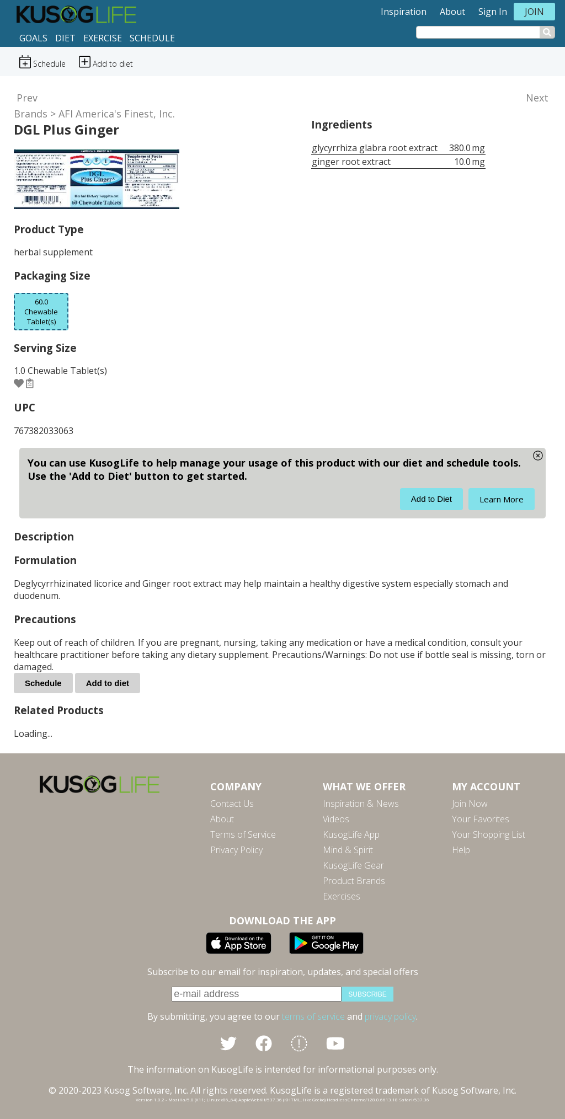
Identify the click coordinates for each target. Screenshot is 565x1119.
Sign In (492, 12)
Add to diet (107, 683)
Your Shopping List (488, 834)
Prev (27, 97)
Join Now (470, 803)
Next (537, 97)
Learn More (501, 499)
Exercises (341, 896)
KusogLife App (351, 834)
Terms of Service (243, 834)
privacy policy (390, 1016)
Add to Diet (431, 499)
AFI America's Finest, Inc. (116, 113)
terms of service (313, 1016)
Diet (65, 38)
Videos (336, 819)
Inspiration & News (361, 803)
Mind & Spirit (348, 850)
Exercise (102, 38)
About (452, 12)
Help (461, 850)
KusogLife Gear (353, 865)
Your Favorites (480, 819)
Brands (30, 113)
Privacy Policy (236, 850)
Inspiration (404, 12)
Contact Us (232, 803)
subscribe (367, 994)
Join (534, 12)
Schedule (152, 38)
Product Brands (354, 881)
